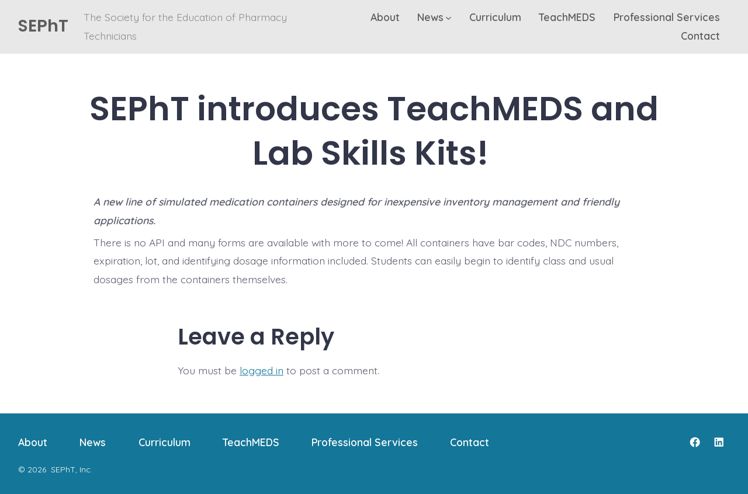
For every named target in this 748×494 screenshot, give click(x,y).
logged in (261, 370)
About (385, 17)
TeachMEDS (567, 17)
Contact (700, 35)
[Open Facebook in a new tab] (694, 442)
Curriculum (495, 17)
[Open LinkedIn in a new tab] (718, 442)
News (434, 17)
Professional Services (667, 17)
